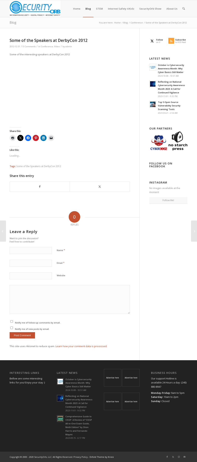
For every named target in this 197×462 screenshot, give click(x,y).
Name (61, 250)
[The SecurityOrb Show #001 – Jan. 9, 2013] (194, 231)
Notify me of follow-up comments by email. (37, 322)
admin (68, 46)
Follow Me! (168, 200)
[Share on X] (99, 187)
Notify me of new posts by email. (32, 329)
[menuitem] (77, 8)
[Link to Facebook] (167, 457)
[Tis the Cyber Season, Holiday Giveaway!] (3, 231)
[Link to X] (173, 457)
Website (61, 275)
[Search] (183, 8)
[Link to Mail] (184, 457)
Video (57, 46)
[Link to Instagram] (179, 457)
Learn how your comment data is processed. (81, 346)
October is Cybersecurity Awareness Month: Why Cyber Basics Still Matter (171, 69)
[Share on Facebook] (40, 187)
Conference (47, 46)
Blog (13, 22)
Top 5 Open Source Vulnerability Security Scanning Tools (169, 106)
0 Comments (29, 46)
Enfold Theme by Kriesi (102, 456)
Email (60, 263)
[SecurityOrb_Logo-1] (35, 8)
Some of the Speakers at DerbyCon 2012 (38, 166)
